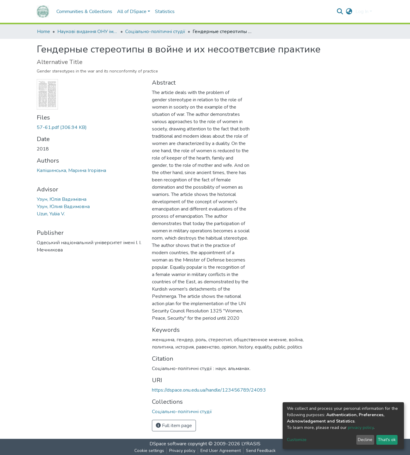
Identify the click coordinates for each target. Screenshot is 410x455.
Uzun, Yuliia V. (51, 214)
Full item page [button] (174, 425)
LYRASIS (250, 443)
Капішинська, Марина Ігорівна (71, 170)
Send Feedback (261, 450)
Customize (297, 440)
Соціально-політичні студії (155, 31)
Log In (361, 11)
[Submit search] (340, 11)
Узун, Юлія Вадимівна (61, 199)
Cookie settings (149, 450)
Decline (365, 440)
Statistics (165, 11)
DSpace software (168, 443)
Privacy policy (182, 450)
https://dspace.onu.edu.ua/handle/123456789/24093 (209, 390)
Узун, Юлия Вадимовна (63, 206)
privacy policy (361, 427)
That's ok (387, 440)
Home (43, 31)
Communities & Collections (84, 11)
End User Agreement (220, 450)
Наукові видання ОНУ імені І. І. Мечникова (87, 31)
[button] (349, 11)
